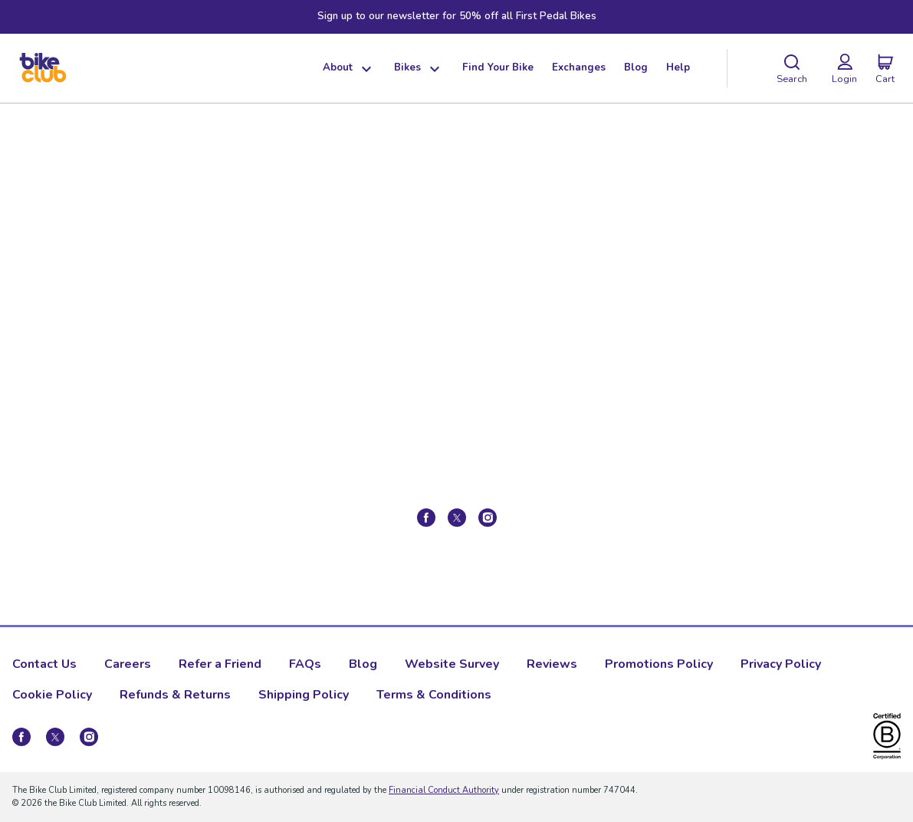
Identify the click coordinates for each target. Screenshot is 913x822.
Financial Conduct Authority (444, 790)
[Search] (791, 68)
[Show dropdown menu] (364, 68)
